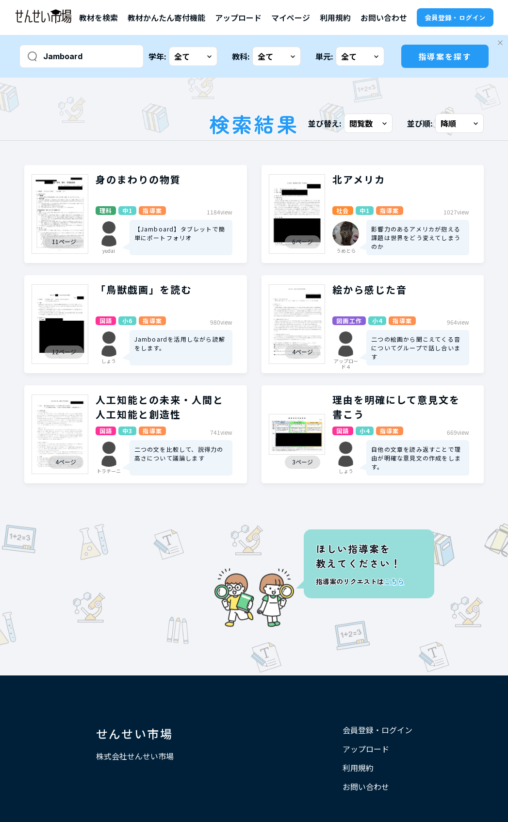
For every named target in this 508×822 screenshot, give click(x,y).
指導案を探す (445, 56)
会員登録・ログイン (455, 17)
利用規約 (335, 17)
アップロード (238, 17)
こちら (394, 581)
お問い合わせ (384, 17)
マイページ (290, 17)
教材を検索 (98, 17)
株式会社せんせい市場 (135, 756)
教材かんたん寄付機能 (166, 17)
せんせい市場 (134, 733)
